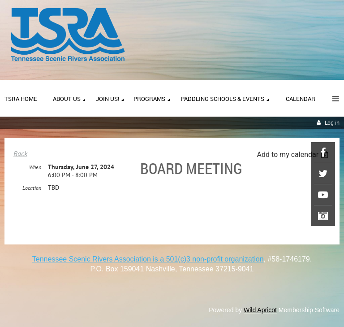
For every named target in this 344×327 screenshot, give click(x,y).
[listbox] (294, 154)
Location (31, 187)
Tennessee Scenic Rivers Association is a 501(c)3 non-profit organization (148, 259)
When (35, 167)
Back (20, 153)
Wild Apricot (260, 310)
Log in (332, 122)
